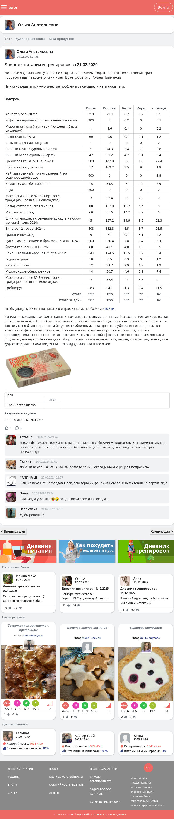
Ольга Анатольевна (38, 24)
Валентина (28, 509)
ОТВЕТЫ (54, 792)
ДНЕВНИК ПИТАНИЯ (20, 768)
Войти (163, 7)
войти (109, 308)
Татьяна (26, 437)
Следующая (162, 531)
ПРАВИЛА (114, 801)
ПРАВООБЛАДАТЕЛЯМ (103, 768)
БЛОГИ (12, 784)
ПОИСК (53, 768)
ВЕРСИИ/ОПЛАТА (100, 781)
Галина (25, 461)
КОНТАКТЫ (97, 793)
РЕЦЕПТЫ (13, 776)
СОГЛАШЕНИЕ (99, 801)
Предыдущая (13, 531)
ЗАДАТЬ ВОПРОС (100, 789)
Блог (8, 39)
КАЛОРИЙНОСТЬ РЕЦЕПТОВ (66, 784)
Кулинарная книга (30, 39)
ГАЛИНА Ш (28, 477)
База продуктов (61, 39)
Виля (24, 493)
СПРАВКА (95, 776)
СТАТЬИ (12, 792)
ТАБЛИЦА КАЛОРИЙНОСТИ (66, 776)
